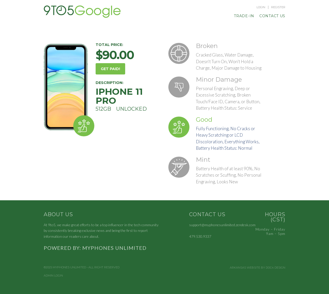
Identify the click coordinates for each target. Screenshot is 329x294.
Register (278, 7)
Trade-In (244, 16)
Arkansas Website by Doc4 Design (257, 267)
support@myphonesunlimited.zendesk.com (222, 225)
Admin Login (53, 275)
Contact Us (272, 16)
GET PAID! (110, 69)
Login (261, 7)
